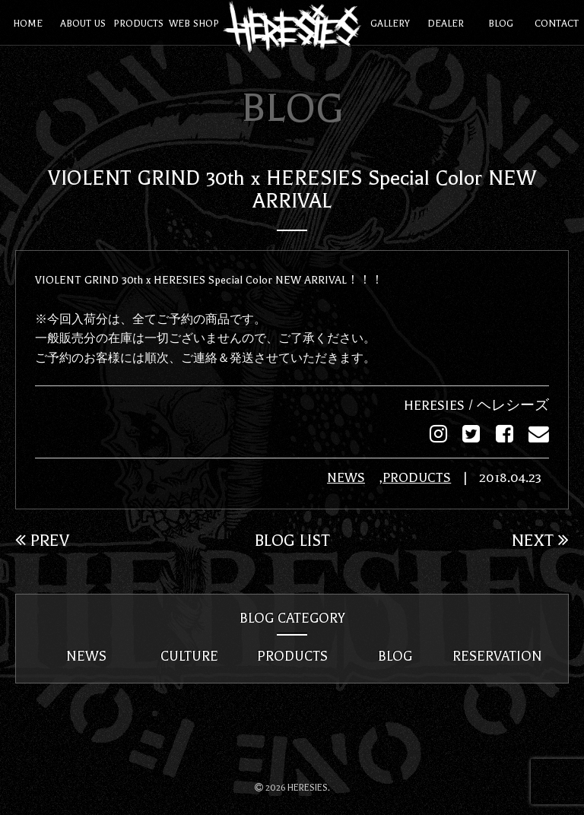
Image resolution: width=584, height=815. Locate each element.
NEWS (346, 477)
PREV (42, 539)
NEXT (540, 539)
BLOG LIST (292, 539)
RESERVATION (497, 655)
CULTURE (189, 655)
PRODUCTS (416, 477)
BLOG (395, 655)
